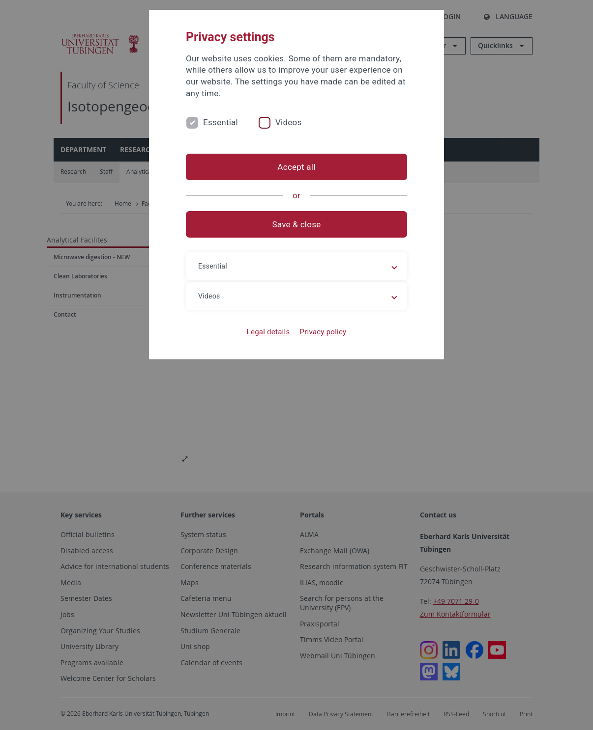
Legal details (268, 331)
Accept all (296, 167)
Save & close (296, 224)
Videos (288, 122)
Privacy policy (322, 331)
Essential (220, 122)
